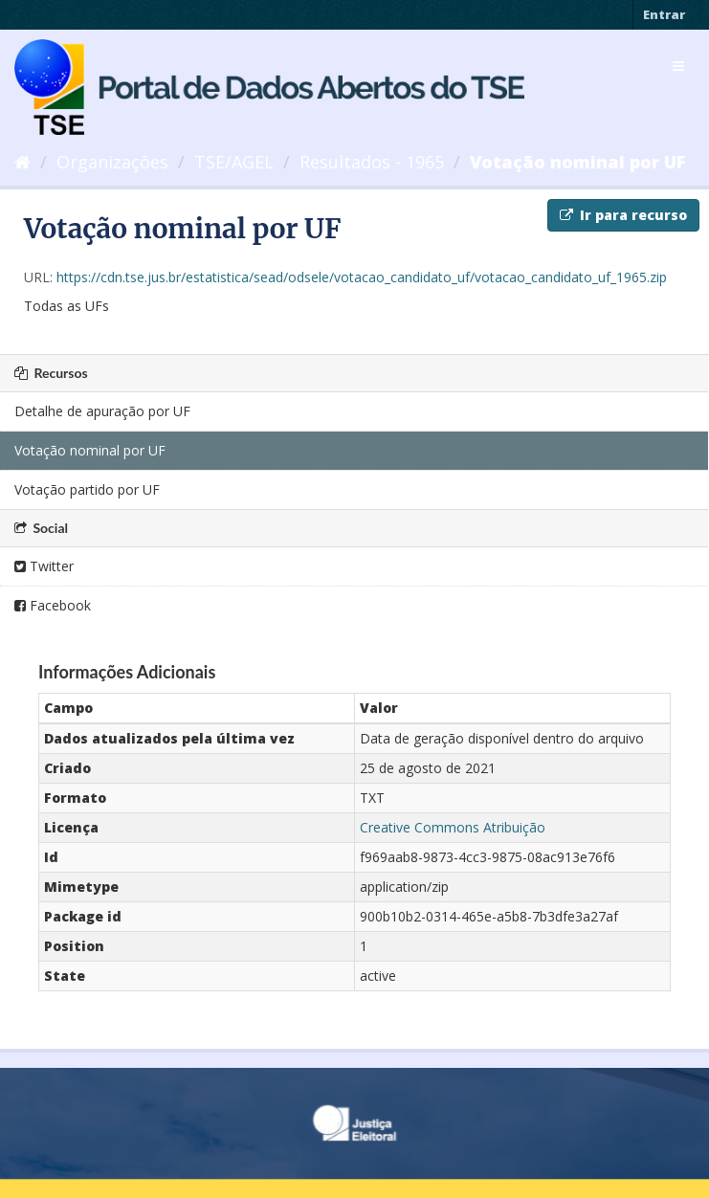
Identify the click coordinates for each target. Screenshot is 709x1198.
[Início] (22, 161)
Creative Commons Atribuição (452, 827)
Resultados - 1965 (371, 161)
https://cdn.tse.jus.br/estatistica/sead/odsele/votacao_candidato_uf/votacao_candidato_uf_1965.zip (361, 277)
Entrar (664, 14)
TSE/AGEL (234, 161)
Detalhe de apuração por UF (102, 411)
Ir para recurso (623, 215)
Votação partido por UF (87, 489)
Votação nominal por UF (577, 161)
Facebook (52, 605)
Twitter (44, 566)
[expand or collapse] (678, 66)
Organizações (112, 161)
